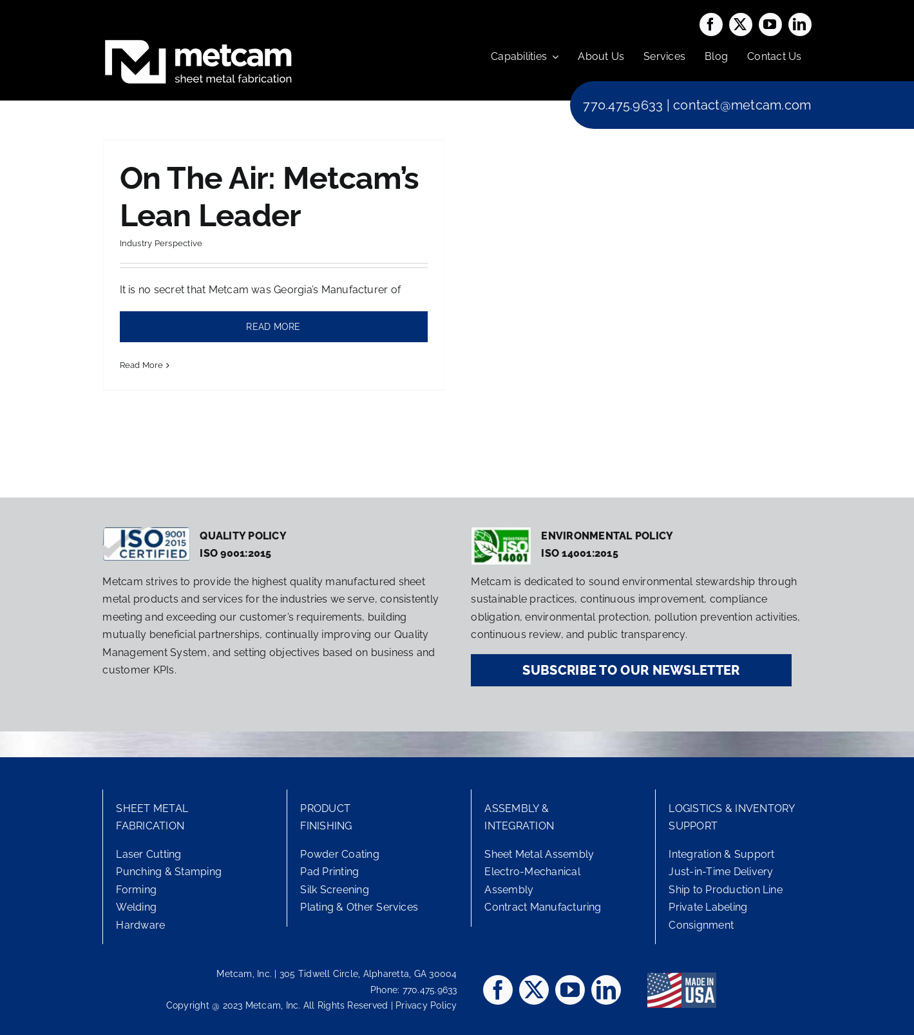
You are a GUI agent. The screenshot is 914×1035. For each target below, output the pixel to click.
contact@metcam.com (742, 105)
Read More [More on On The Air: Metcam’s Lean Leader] (142, 365)
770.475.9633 (623, 105)
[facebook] (711, 24)
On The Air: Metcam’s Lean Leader (269, 196)
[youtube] (770, 24)
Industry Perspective (161, 243)
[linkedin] (800, 24)
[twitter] (740, 24)
